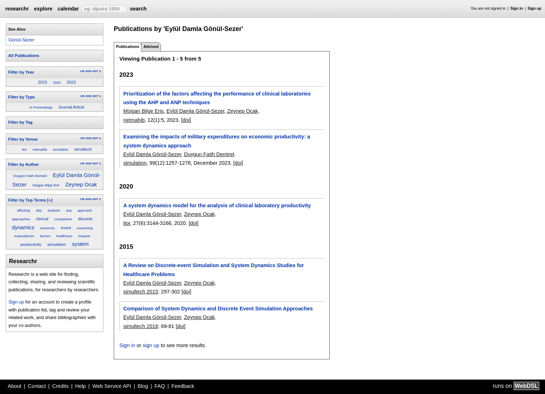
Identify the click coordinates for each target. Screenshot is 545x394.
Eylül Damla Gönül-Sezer (195, 111)
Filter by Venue (23, 139)
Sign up (534, 8)
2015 (42, 82)
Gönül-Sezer (21, 40)
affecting (23, 210)
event (66, 228)
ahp (39, 210)
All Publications (23, 55)
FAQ (159, 386)
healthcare (64, 236)
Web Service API (111, 386)
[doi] (186, 120)
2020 (56, 82)
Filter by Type (21, 97)
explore (43, 9)
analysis (54, 210)
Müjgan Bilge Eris (46, 185)
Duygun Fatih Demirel (30, 176)
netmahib (40, 149)
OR (82, 71)
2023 (71, 82)
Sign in (516, 8)
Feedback (182, 386)
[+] (49, 200)
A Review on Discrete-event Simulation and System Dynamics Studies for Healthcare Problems (213, 269)
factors (45, 236)
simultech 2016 (140, 326)
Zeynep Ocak (81, 184)
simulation (60, 149)
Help (80, 386)
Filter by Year (21, 72)
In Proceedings (41, 107)
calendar (68, 9)
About (15, 386)
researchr (17, 9)
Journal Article (71, 107)
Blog (143, 386)
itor (24, 149)
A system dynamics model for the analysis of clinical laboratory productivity (217, 205)
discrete (85, 219)
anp (69, 210)
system (80, 244)
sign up (151, 345)
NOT (96, 71)
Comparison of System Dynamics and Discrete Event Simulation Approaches (217, 308)
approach (85, 210)
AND (88, 71)
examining (85, 228)
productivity (31, 244)
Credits (60, 386)
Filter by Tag (20, 122)
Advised (150, 46)
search (138, 9)
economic (47, 228)
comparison (63, 219)
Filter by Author (23, 164)
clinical (42, 219)
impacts (84, 236)
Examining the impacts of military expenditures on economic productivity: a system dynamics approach (216, 141)
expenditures (24, 236)
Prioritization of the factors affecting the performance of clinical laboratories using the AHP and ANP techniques (217, 98)
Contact (37, 386)
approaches (21, 219)
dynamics (23, 227)
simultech (83, 149)
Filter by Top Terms (27, 200)
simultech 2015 (140, 292)
